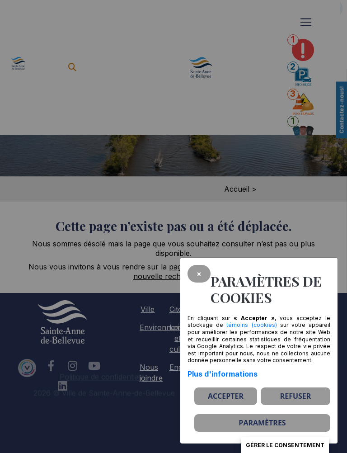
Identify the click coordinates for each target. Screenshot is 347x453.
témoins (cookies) (251, 324)
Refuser (295, 396)
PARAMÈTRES (262, 423)
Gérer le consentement (285, 445)
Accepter (226, 396)
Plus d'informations (223, 373)
